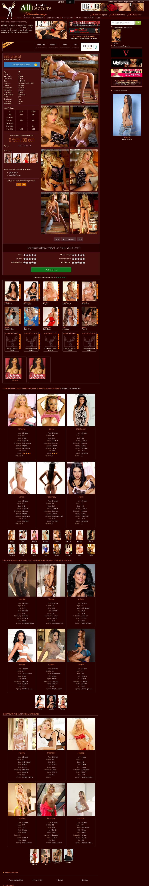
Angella (79, 540)
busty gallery (13, 174)
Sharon (91, 540)
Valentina (11, 554)
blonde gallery (13, 172)
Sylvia (11, 540)
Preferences (128, 27)
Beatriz (57, 554)
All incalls (65, 388)
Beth (23, 554)
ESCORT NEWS (88, 18)
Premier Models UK (25, 146)
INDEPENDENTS (67, 18)
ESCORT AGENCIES (52, 18)
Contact (60, 880)
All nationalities (75, 388)
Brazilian (21, 90)
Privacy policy (38, 880)
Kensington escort (15, 175)
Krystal (68, 554)
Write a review (51, 270)
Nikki (45, 554)
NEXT (65, 46)
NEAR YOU (40, 46)
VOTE (75, 46)
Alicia (34, 554)
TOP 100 (78, 18)
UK (70, 2)
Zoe (79, 554)
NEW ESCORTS (38, 18)
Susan (57, 540)
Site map (85, 880)
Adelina (45, 540)
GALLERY (27, 18)
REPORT (53, 46)
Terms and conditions (16, 880)
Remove (115, 43)
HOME (19, 18)
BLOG (98, 18)
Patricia (68, 540)
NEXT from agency (69, 239)
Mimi (23, 540)
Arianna (34, 540)
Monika (91, 554)
